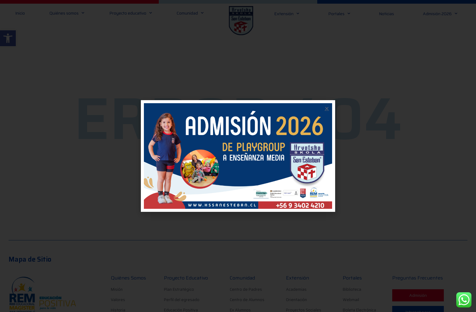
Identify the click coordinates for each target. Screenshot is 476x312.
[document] (238, 156)
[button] (327, 108)
